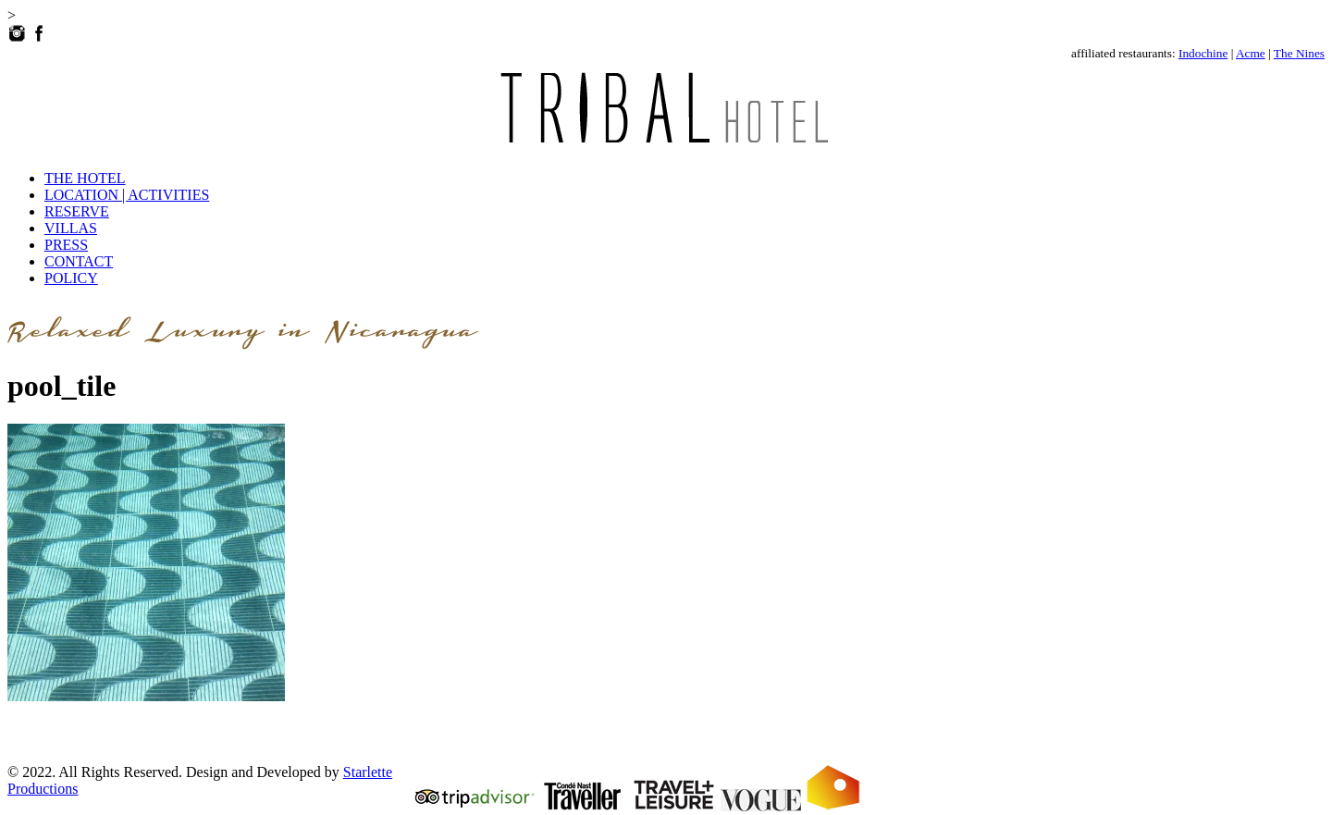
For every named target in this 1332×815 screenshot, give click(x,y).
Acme (1250, 53)
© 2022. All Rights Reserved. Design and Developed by (175, 772)
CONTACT (78, 261)
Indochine (1202, 53)
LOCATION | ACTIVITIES (126, 195)
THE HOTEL (85, 178)
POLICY (71, 278)
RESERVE (76, 211)
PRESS (66, 245)
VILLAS (70, 228)
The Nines (1299, 53)
